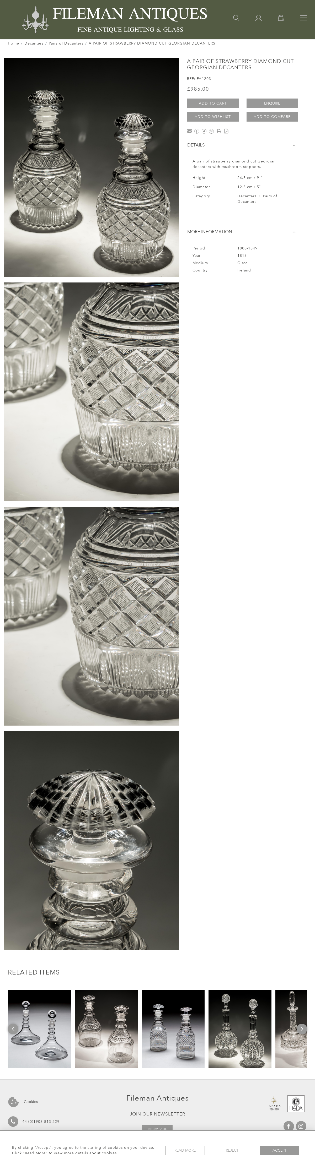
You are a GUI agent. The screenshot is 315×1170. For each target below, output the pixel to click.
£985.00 (198, 88)
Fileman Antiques (157, 1098)
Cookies (23, 1102)
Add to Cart (213, 103)
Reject (232, 1150)
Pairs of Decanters (66, 43)
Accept (280, 1150)
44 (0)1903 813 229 (34, 1121)
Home (13, 43)
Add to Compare (272, 116)
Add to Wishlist (213, 116)
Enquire (272, 103)
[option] (39, 1029)
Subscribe (157, 1129)
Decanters (34, 43)
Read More (185, 1150)
